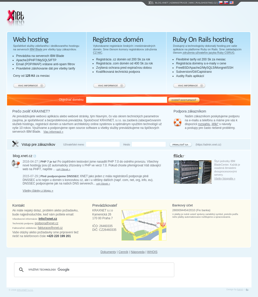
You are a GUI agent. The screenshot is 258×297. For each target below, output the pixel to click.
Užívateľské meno (73, 144)
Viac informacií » (53, 131)
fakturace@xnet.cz (50, 228)
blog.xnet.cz (22, 156)
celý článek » (63, 169)
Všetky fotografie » (224, 178)
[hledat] (93, 270)
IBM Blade (36, 49)
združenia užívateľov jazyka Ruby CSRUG (208, 52)
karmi (240, 289)
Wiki (191, 3)
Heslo (126, 144)
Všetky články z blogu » (38, 190)
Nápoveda (138, 252)
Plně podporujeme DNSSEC (59, 176)
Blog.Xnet (161, 3)
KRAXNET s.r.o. (25, 290)
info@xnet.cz (47, 218)
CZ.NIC (97, 52)
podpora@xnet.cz (46, 223)
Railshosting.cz (206, 3)
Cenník (123, 252)
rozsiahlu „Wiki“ (208, 124)
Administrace (178, 3)
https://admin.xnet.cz (208, 144)
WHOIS (152, 252)
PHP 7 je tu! (48, 161)
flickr (175, 155)
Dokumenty (108, 252)
